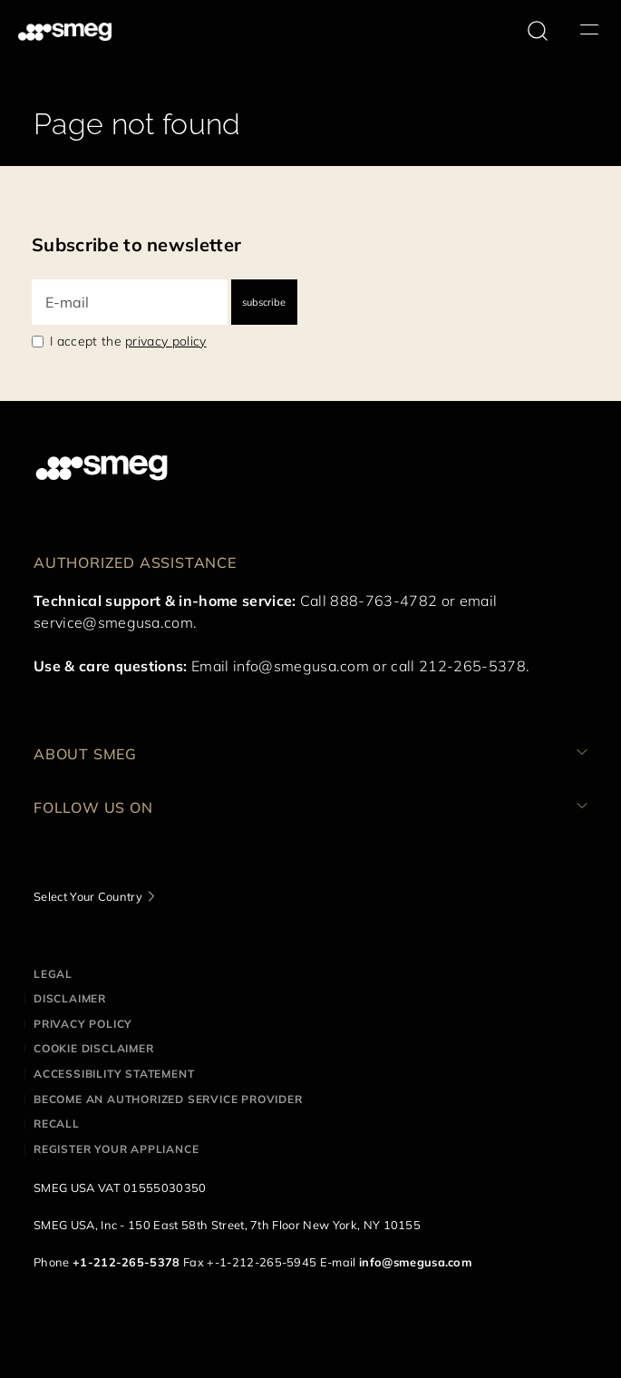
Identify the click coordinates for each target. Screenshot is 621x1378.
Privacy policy (83, 1024)
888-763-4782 (383, 600)
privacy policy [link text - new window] (165, 341)
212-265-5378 (472, 666)
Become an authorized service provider (168, 1099)
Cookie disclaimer (94, 1048)
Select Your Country (88, 896)
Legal (53, 974)
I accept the (128, 341)
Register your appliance (116, 1149)
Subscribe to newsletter (136, 244)
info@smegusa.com (301, 666)
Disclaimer (70, 998)
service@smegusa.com (113, 622)
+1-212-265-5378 (126, 1262)
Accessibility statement (114, 1073)
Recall (57, 1123)
